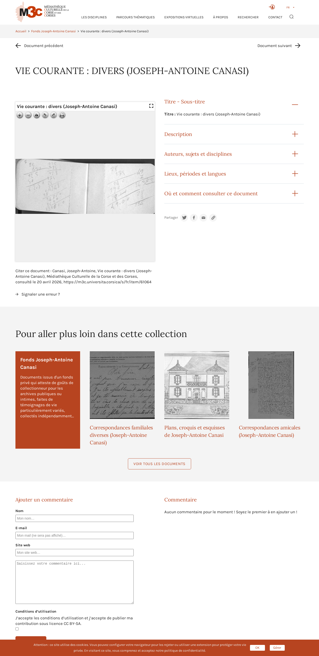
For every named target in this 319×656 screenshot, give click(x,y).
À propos (220, 17)
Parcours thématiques (135, 17)
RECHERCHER (248, 17)
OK (257, 648)
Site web (22, 545)
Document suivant (274, 45)
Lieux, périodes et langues (195, 173)
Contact (275, 17)
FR (288, 7)
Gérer (277, 648)
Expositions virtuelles (183, 17)
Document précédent (43, 45)
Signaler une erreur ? (40, 294)
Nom (19, 511)
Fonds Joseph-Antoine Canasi (53, 31)
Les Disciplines (94, 17)
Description (178, 134)
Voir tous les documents (159, 463)
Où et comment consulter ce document (211, 193)
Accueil (20, 31)
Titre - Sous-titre (184, 101)
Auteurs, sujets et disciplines (198, 154)
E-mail (21, 528)
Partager (171, 217)
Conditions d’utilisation (35, 611)
